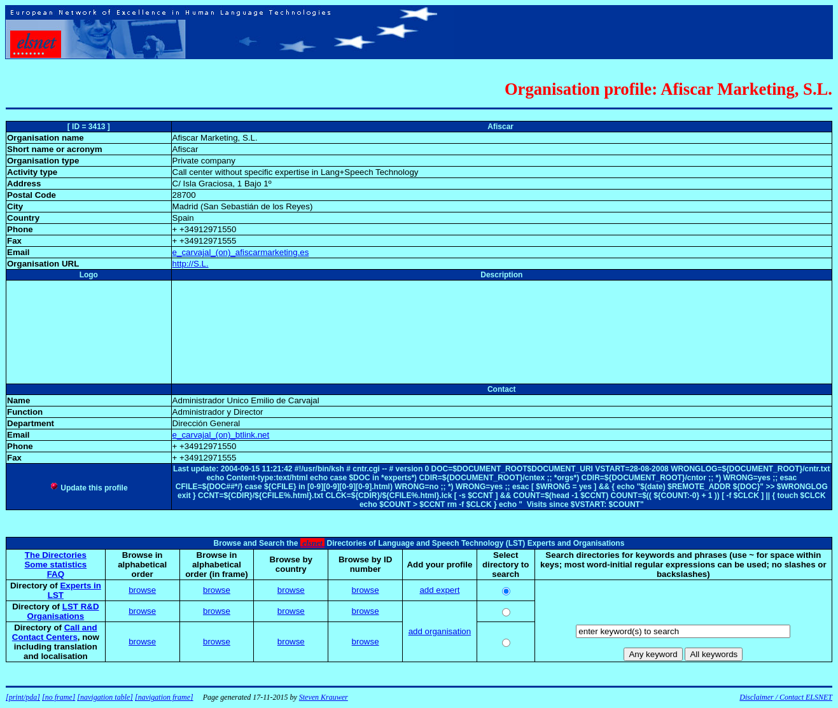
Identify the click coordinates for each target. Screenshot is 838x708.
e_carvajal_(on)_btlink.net (221, 435)
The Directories (56, 555)
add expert (439, 590)
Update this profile (89, 487)
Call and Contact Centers (54, 632)
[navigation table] (105, 697)
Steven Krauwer (323, 697)
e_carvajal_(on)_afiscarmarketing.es (240, 252)
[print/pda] (23, 697)
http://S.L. (190, 263)
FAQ (55, 574)
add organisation (440, 631)
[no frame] (58, 697)
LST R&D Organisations (63, 611)
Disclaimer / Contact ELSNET (785, 697)
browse (142, 590)
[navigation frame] (164, 697)
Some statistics (55, 564)
